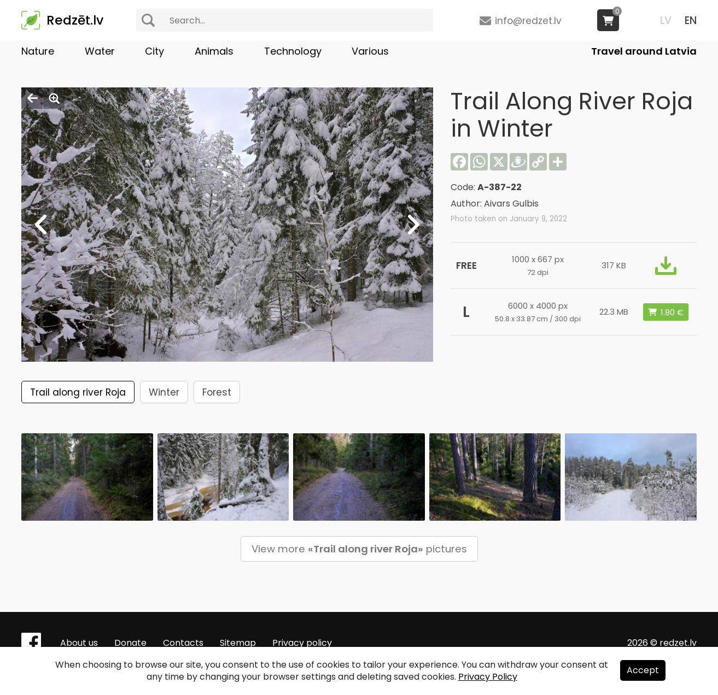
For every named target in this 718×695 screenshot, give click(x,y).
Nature (37, 51)
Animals (214, 51)
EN (691, 20)
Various (370, 51)
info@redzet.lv (528, 20)
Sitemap (238, 643)
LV (666, 20)
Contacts (183, 643)
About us (79, 643)
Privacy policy (302, 643)
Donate (130, 643)
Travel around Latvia (644, 51)
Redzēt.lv (74, 20)
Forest (216, 392)
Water (100, 51)
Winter (164, 392)
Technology (293, 51)
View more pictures (359, 549)
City (154, 51)
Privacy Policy (487, 676)
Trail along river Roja (78, 392)
